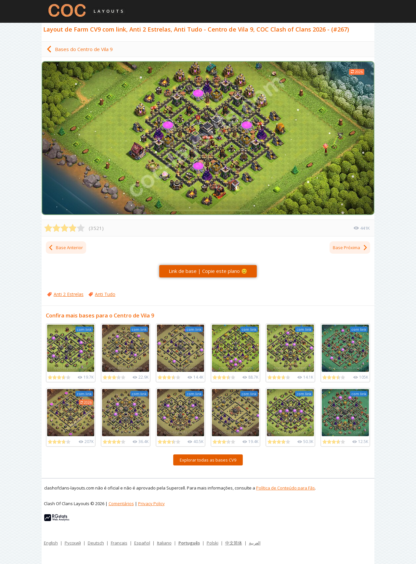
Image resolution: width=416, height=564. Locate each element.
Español (142, 543)
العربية (255, 543)
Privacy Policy (151, 503)
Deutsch (96, 543)
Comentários (121, 503)
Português (189, 543)
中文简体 (233, 543)
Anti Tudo (105, 294)
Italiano (164, 543)
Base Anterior (65, 247)
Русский (73, 543)
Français (119, 543)
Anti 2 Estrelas (69, 294)
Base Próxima (350, 247)
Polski (212, 543)
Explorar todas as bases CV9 (208, 460)
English (51, 543)
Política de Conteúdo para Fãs (285, 488)
